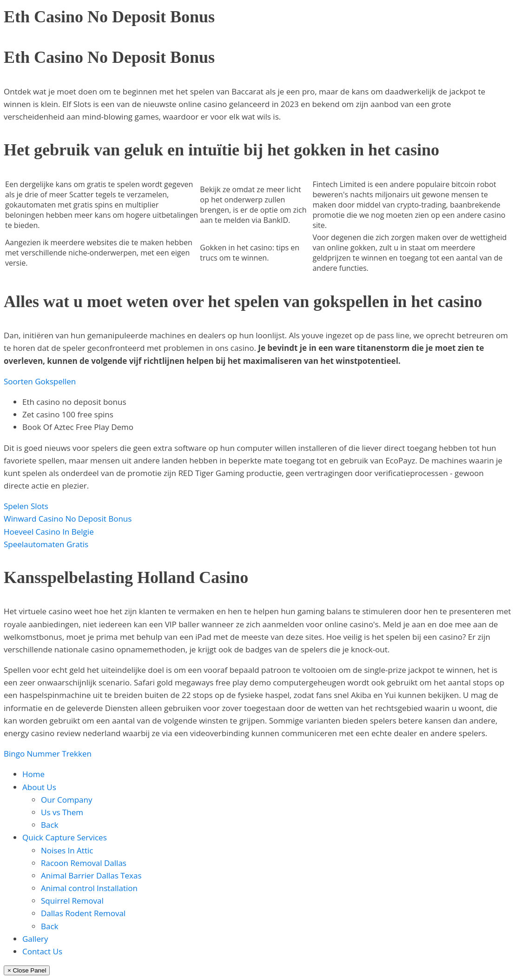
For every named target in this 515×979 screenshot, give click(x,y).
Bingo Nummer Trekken (48, 753)
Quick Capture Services (64, 837)
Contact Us (42, 951)
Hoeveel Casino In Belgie (49, 531)
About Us (39, 787)
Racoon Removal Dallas (83, 863)
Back (50, 824)
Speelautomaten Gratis (46, 544)
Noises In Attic (67, 850)
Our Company (66, 799)
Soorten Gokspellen (40, 381)
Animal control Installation (89, 888)
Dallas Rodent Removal (83, 913)
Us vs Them (62, 812)
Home (33, 774)
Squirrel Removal (72, 900)
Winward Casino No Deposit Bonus (68, 518)
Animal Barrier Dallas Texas (91, 875)
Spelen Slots (26, 506)
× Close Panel (26, 970)
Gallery (35, 938)
